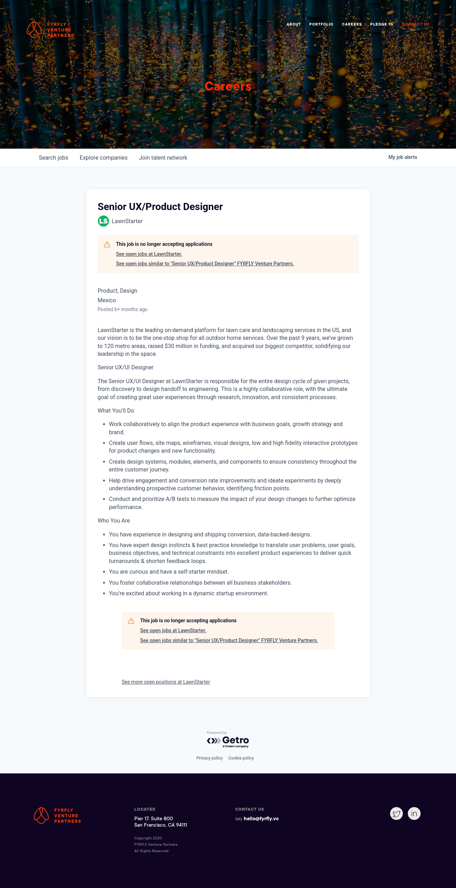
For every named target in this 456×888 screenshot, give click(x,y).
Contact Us (415, 25)
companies (104, 157)
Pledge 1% (382, 25)
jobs (53, 157)
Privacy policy (209, 758)
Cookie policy (241, 758)
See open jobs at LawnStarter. (149, 254)
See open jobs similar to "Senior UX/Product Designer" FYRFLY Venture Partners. (205, 263)
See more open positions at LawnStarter (166, 682)
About (294, 25)
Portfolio (321, 25)
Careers (352, 25)
